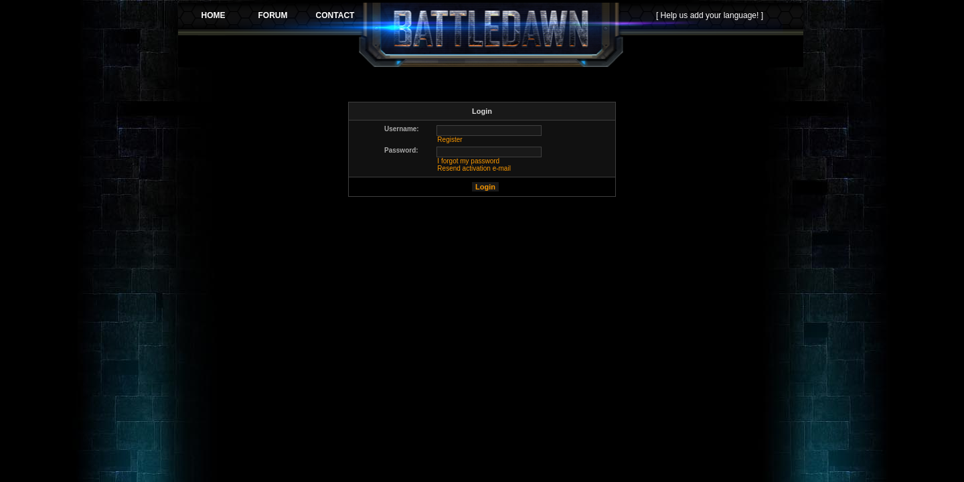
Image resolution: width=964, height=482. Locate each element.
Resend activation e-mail (474, 168)
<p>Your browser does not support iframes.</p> (490, 35)
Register (449, 139)
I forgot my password (468, 161)
